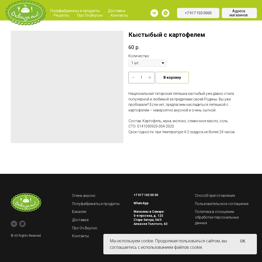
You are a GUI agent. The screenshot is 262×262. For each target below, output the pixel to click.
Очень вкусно (83, 195)
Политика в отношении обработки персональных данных (217, 217)
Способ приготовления (215, 195)
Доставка (116, 10)
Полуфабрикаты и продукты (75, 10)
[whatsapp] (165, 13)
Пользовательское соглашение (221, 204)
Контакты (119, 15)
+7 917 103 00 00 (146, 195)
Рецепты (61, 15)
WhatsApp (141, 203)
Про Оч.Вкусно (90, 15)
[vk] (154, 13)
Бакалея (79, 212)
